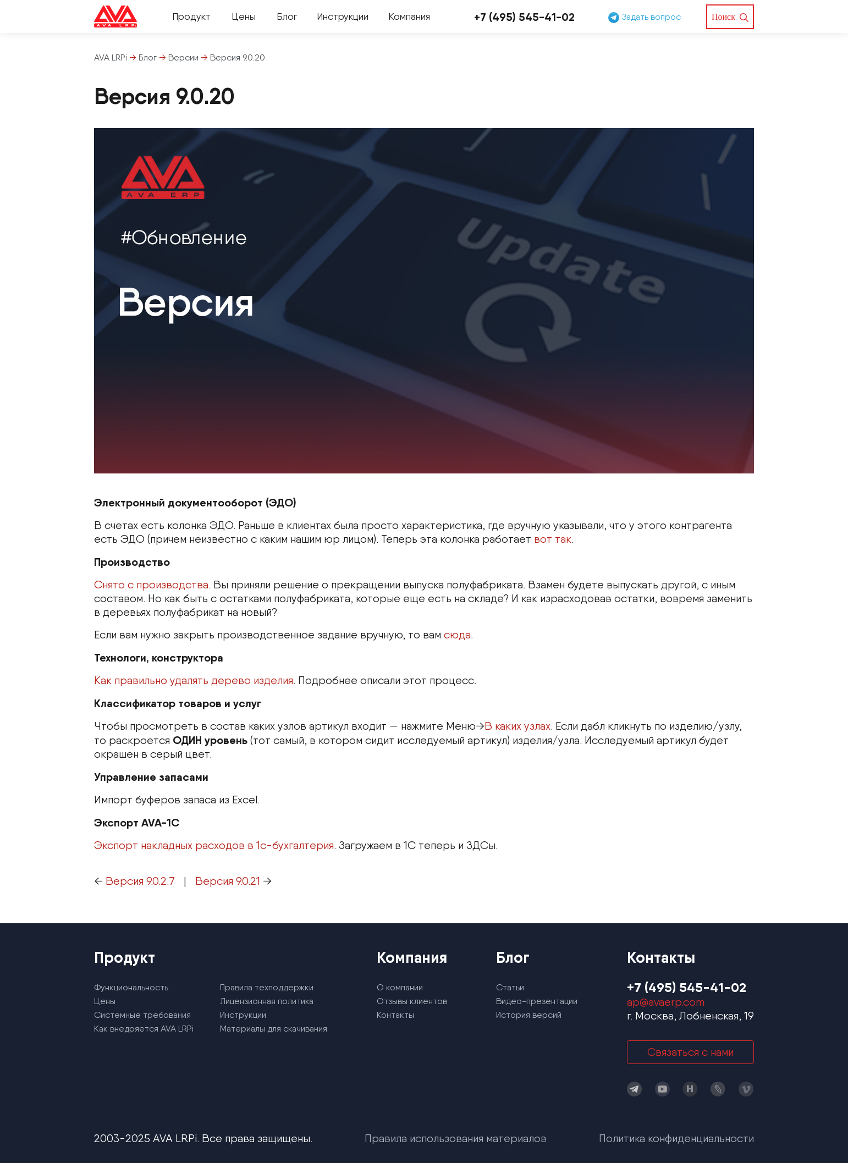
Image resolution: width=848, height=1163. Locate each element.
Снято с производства (151, 584)
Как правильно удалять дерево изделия (193, 680)
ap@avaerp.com (665, 1001)
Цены (244, 16)
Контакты (395, 1015)
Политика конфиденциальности (676, 1138)
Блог (287, 16)
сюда (457, 634)
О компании (400, 987)
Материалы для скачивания (273, 1028)
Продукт (191, 16)
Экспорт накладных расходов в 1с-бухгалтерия (214, 845)
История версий (528, 1015)
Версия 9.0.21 (227, 881)
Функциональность (131, 987)
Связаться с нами (690, 1052)
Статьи (510, 987)
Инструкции (342, 16)
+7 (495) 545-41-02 (524, 17)
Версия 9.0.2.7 (140, 881)
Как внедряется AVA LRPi (144, 1028)
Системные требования (142, 1015)
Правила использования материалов (456, 1138)
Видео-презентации (536, 1001)
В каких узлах (517, 725)
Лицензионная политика (266, 1001)
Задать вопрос (644, 17)
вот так (552, 538)
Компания (409, 16)
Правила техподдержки (266, 987)
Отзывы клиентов (412, 1001)
